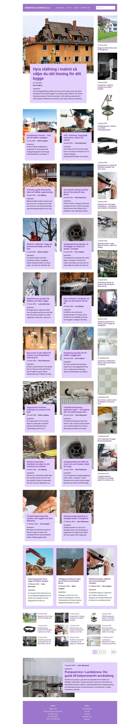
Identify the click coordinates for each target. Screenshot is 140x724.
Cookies (76, 8)
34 (113, 652)
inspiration (36, 89)
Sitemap (87, 719)
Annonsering (60, 8)
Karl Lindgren (37, 85)
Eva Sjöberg (42, 195)
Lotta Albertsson (80, 143)
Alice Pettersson (80, 198)
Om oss (69, 8)
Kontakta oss (85, 8)
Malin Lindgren (42, 141)
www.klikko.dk (55, 719)
